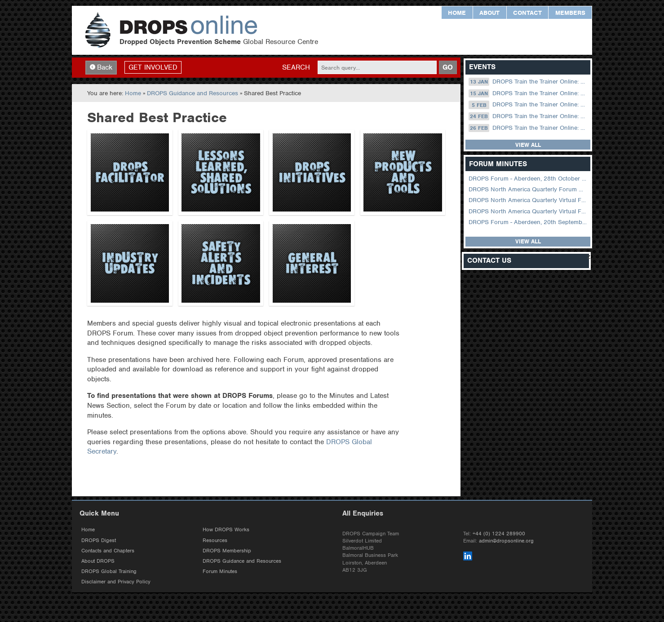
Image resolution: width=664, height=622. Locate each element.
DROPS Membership (227, 550)
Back (101, 67)
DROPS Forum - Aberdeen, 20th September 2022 (529, 222)
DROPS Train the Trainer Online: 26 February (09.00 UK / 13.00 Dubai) (529, 128)
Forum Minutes (220, 571)
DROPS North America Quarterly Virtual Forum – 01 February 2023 (529, 211)
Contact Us (489, 260)
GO (448, 67)
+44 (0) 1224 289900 (499, 533)
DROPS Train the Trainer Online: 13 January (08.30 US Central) (529, 82)
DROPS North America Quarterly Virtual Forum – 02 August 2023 (529, 200)
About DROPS (98, 561)
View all (528, 145)
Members (570, 13)
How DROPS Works (226, 529)
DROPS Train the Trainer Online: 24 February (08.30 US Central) (529, 116)
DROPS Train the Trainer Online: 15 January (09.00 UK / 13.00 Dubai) (529, 93)
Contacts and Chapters (107, 550)
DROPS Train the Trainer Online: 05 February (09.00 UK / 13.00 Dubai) (529, 105)
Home (457, 13)
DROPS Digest (98, 540)
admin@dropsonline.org (506, 540)
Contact (527, 13)
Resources (215, 540)
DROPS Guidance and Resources (192, 93)
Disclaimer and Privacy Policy (116, 581)
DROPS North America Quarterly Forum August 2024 (529, 189)
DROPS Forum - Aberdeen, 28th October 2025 (529, 178)
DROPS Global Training (109, 571)
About (489, 13)
